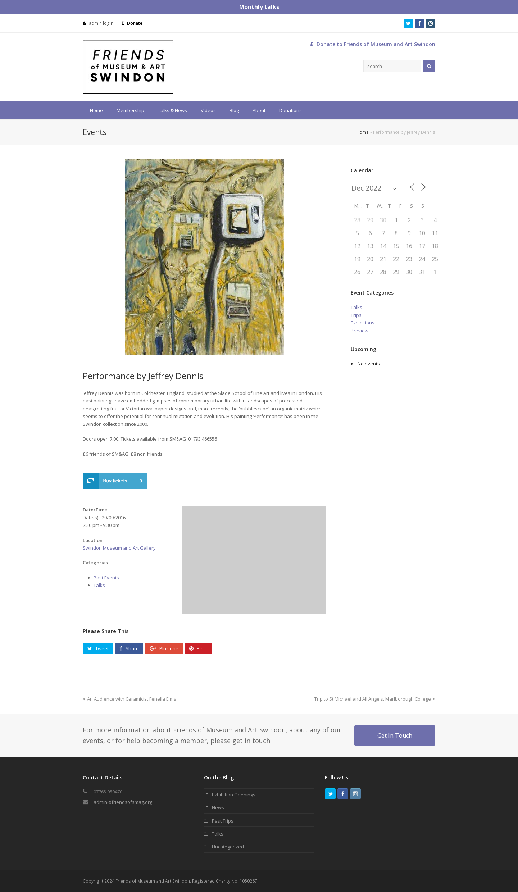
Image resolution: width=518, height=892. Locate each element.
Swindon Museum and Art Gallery (119, 548)
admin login (101, 23)
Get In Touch (394, 735)
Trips (356, 315)
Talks (99, 585)
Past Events (106, 577)
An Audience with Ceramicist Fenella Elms (129, 699)
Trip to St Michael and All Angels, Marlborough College (374, 699)
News (218, 807)
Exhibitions (362, 322)
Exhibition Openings (233, 794)
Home (362, 132)
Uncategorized (228, 846)
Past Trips (222, 821)
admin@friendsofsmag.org (123, 802)
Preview (359, 330)
